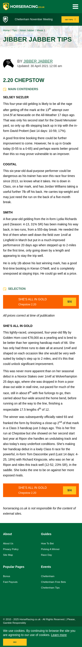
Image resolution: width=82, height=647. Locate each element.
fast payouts (10, 582)
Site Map (8, 555)
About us (8, 543)
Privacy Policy (11, 549)
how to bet (47, 543)
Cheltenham (47, 576)
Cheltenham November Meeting (34, 19)
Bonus (6, 576)
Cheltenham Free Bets (53, 582)
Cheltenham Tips (50, 587)
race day (46, 555)
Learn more (59, 635)
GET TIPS (71, 19)
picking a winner (50, 549)
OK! (15, 642)
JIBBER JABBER (38, 61)
